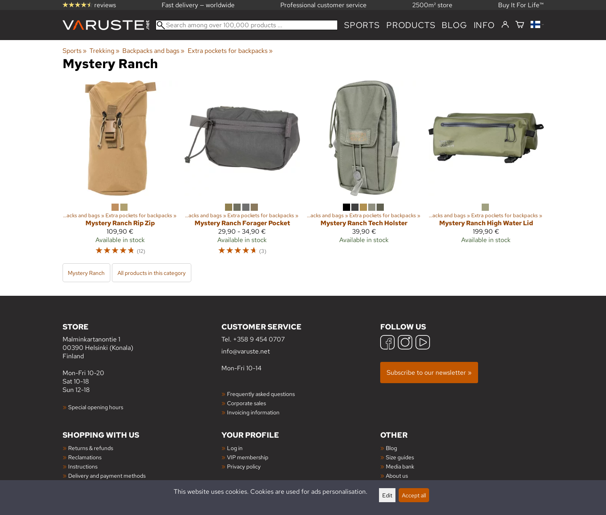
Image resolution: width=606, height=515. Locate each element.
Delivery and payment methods (107, 475)
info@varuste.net (245, 351)
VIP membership (247, 457)
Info (484, 25)
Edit (387, 495)
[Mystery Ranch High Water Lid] (486, 171)
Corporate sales (246, 403)
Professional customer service (323, 5)
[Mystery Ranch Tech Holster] (364, 171)
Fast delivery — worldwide (198, 5)
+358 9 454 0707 (259, 339)
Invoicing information (253, 412)
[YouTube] (422, 343)
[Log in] (505, 25)
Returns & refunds (90, 448)
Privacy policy (244, 466)
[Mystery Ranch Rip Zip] (120, 171)
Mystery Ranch (86, 273)
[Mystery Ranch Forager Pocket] (242, 171)
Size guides (400, 457)
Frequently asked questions (261, 394)
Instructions (82, 466)
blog (454, 25)
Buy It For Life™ (521, 5)
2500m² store (432, 5)
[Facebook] (387, 343)
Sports (362, 25)
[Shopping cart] (519, 25)
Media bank (400, 466)
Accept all (414, 495)
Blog (391, 448)
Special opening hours (95, 407)
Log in (235, 448)
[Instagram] (405, 343)
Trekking (104, 50)
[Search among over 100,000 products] (247, 25)
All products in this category (152, 273)
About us (397, 475)
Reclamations (84, 457)
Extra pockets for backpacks (230, 50)
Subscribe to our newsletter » (429, 372)
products (410, 25)
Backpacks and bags (153, 50)
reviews (89, 5)
